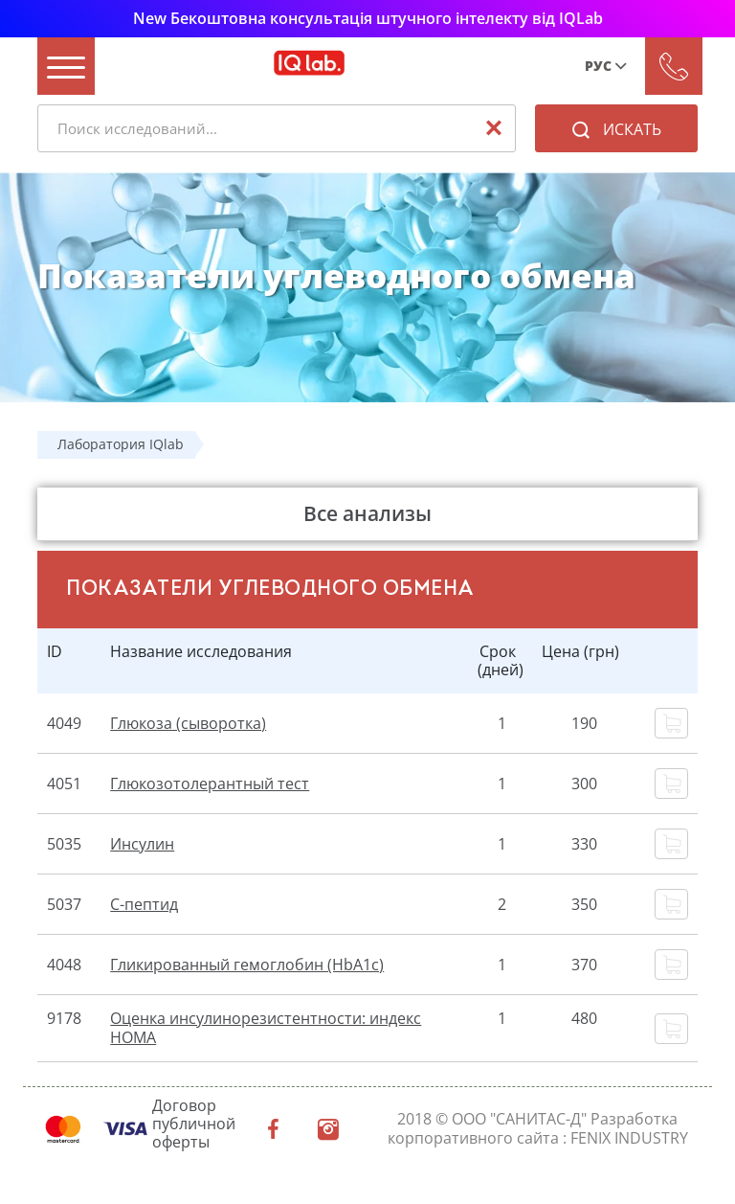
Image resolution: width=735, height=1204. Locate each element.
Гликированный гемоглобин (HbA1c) (247, 964)
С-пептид (144, 904)
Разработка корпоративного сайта (533, 1127)
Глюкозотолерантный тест (209, 783)
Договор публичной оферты (193, 1124)
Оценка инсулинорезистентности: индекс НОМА (265, 1027)
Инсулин (142, 843)
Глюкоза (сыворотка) (188, 723)
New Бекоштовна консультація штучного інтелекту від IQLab (368, 18)
